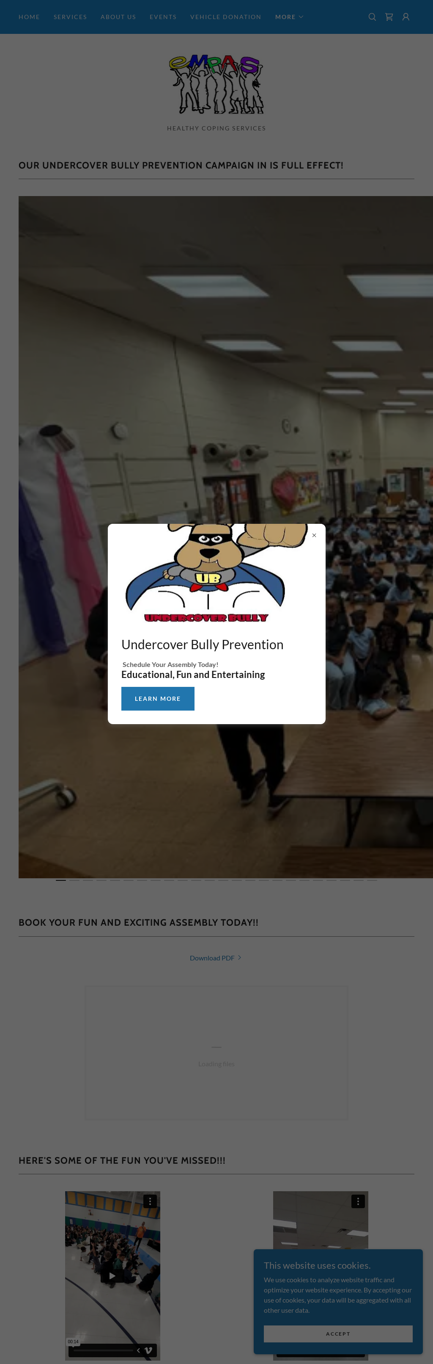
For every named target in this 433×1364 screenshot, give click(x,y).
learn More (158, 698)
